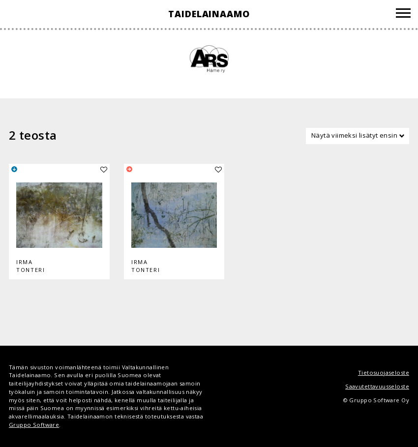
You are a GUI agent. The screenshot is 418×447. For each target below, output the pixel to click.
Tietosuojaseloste (383, 372)
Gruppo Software (34, 424)
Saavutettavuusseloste (377, 386)
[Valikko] (403, 14)
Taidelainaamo (209, 14)
